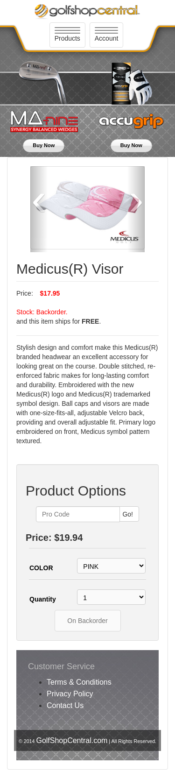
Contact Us (65, 705)
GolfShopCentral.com (71, 740)
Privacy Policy (70, 694)
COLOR (41, 568)
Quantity (42, 599)
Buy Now (44, 145)
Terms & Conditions (79, 682)
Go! (127, 514)
